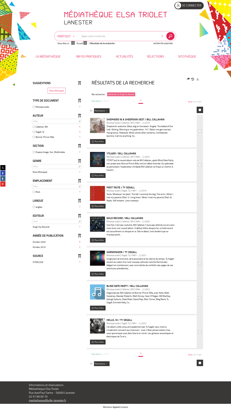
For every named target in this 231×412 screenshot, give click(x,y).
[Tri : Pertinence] (102, 110)
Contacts (124, 408)
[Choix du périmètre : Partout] (66, 36)
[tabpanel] (115, 223)
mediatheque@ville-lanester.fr (47, 402)
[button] (48, 56)
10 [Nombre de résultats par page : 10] (189, 101)
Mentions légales (111, 408)
